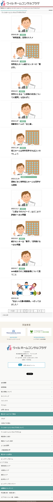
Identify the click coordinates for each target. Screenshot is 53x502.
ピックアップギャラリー (8, 484)
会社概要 (3, 382)
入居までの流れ (5, 423)
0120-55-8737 (26, 355)
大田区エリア (5, 470)
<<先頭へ (12, 311)
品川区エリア (5, 479)
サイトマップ (5, 396)
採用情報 (3, 387)
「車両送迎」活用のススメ (22, 38)
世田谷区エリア (5, 466)
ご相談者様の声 (5, 450)
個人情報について (6, 391)
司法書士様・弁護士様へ (8, 493)
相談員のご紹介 (5, 436)
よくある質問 (5, 445)
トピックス (4, 400)
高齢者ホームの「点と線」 (22, 124)
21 (40, 311)
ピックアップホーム (7, 459)
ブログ (3, 418)
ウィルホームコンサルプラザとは (11, 432)
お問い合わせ (5, 409)
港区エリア (4, 475)
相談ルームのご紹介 (7, 441)
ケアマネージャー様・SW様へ (10, 497)
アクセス (3, 405)
